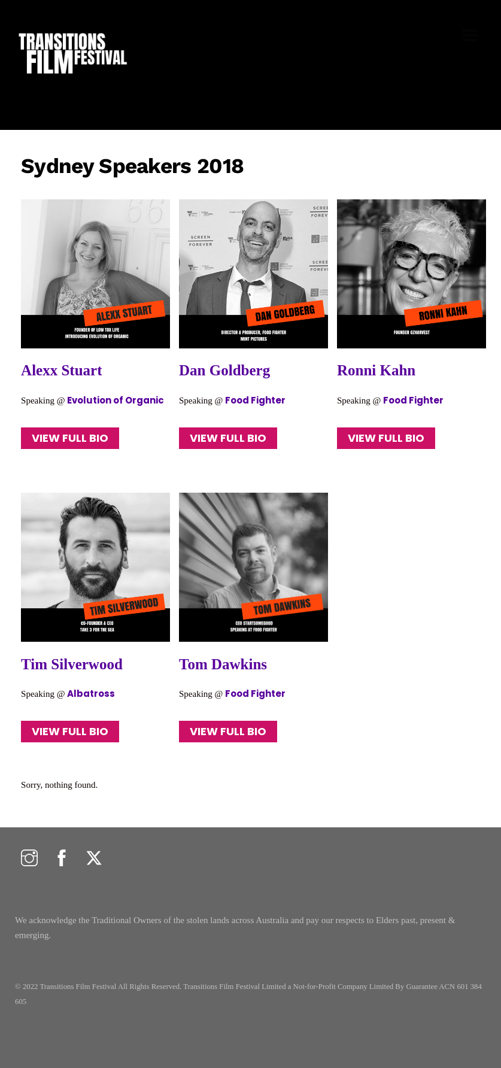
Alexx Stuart (61, 370)
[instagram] (29, 858)
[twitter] (94, 858)
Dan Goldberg (224, 370)
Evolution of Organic (115, 400)
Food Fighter (256, 400)
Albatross (91, 693)
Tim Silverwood (72, 664)
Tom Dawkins (223, 664)
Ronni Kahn (376, 370)
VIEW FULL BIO (70, 437)
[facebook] (61, 858)
